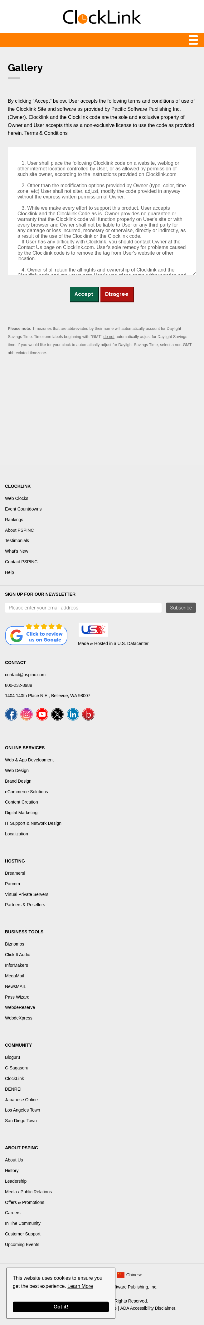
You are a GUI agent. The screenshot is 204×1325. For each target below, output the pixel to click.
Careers (13, 1212)
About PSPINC (19, 530)
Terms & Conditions (46, 133)
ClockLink (14, 1078)
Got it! (60, 1306)
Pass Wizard (17, 997)
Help (9, 572)
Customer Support (23, 1233)
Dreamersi (15, 873)
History (12, 1170)
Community (18, 1045)
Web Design (17, 770)
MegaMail (14, 975)
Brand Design (18, 781)
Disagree (117, 294)
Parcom (12, 883)
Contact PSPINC (21, 561)
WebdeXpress (18, 1017)
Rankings (14, 519)
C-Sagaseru (16, 1067)
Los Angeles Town (22, 1109)
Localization (16, 833)
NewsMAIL (15, 986)
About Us (14, 1159)
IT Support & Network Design (33, 823)
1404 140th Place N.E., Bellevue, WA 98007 (47, 695)
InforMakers (16, 965)
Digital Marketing (21, 812)
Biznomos (14, 943)
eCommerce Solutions (26, 791)
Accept (84, 294)
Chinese (134, 1274)
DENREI (13, 1089)
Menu (102, 40)
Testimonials (17, 540)
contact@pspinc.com (25, 674)
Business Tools (24, 931)
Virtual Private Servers (26, 894)
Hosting (15, 860)
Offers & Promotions (24, 1202)
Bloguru (12, 1057)
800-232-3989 (18, 685)
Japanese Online (21, 1099)
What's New (16, 551)
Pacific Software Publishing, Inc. (126, 1286)
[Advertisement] (102, 413)
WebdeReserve (20, 1007)
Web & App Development (29, 759)
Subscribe (181, 608)
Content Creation (21, 801)
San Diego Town (21, 1120)
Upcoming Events (22, 1244)
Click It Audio (17, 954)
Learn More (80, 1286)
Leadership (16, 1181)
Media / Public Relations (28, 1191)
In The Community (23, 1223)
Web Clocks (16, 498)
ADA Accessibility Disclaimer (148, 1308)
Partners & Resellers (25, 904)
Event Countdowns (23, 508)
